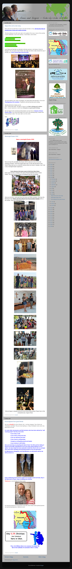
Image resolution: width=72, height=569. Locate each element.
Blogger (42, 565)
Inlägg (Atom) (15, 559)
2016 (51, 211)
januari (52, 205)
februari (53, 203)
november (53, 181)
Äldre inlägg (41, 557)
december (53, 179)
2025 (51, 166)
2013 (51, 217)
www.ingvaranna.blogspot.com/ (55, 159)
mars (52, 201)
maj (52, 192)
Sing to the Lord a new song (13, 26)
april (52, 194)
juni (52, 190)
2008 (51, 226)
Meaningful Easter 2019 (11, 136)
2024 (51, 168)
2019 (51, 177)
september (53, 184)
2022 (51, 171)
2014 (51, 215)
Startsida (25, 557)
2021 (51, 173)
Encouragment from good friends (14, 421)
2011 (51, 220)
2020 (51, 175)
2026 (51, 164)
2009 (51, 224)
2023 (51, 170)
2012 (51, 218)
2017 (51, 209)
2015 (51, 213)
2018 (51, 207)
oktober (53, 182)
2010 (51, 222)
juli (52, 188)
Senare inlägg (9, 557)
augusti (53, 186)
